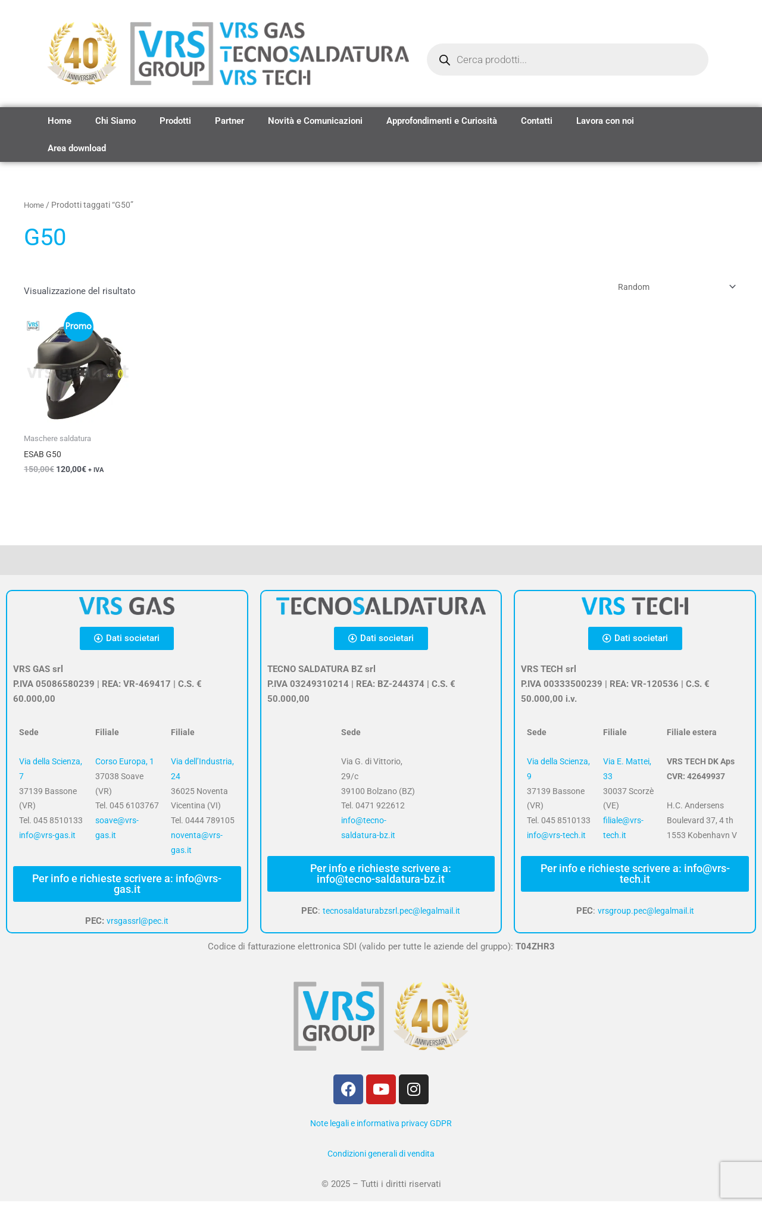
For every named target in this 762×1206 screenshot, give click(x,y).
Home (59, 120)
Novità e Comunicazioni (315, 120)
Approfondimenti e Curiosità (441, 120)
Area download (77, 148)
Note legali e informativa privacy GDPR (381, 1128)
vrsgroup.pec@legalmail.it (645, 916)
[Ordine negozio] (669, 288)
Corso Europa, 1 (124, 766)
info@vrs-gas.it (47, 840)
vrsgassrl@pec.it (138, 926)
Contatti (536, 120)
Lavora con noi (605, 120)
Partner (229, 120)
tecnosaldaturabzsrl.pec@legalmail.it (391, 916)
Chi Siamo (115, 120)
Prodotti (175, 120)
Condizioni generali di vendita (381, 1158)
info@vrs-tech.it (556, 840)
